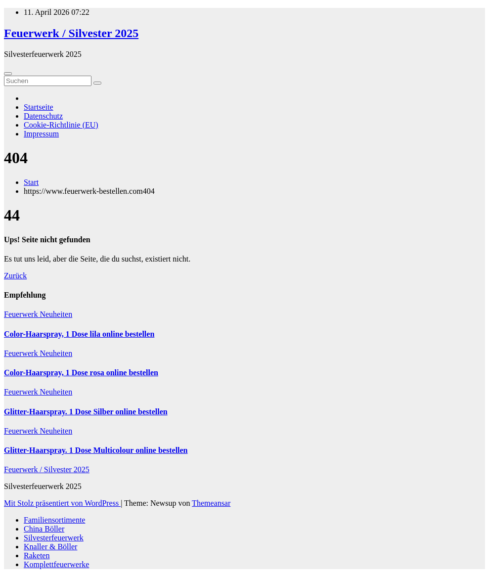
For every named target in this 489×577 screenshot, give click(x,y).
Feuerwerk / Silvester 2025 (71, 33)
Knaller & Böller (50, 546)
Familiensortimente (54, 520)
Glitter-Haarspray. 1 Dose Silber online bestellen (86, 411)
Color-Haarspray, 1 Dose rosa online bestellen (81, 372)
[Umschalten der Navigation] (8, 73)
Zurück (15, 275)
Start (31, 182)
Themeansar (211, 503)
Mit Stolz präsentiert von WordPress (62, 503)
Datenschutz (43, 116)
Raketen (36, 555)
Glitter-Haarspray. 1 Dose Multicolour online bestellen (96, 450)
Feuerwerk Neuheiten (38, 314)
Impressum (41, 134)
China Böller (44, 529)
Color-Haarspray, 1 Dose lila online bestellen (79, 334)
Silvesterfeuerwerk (54, 537)
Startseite (38, 107)
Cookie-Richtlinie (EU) (61, 125)
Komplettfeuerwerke (56, 564)
